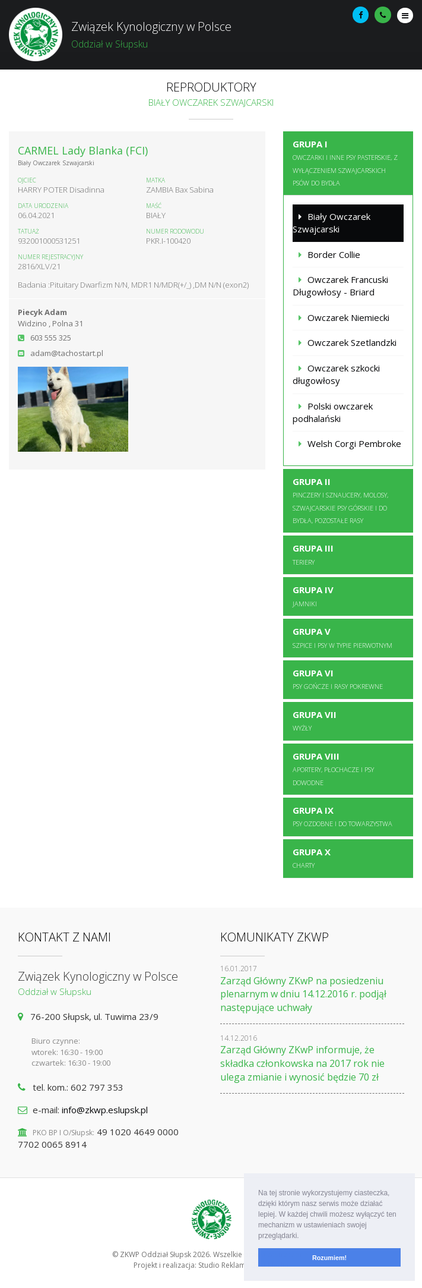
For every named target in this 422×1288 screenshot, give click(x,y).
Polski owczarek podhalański (333, 412)
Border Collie (333, 254)
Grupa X (312, 858)
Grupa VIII (333, 768)
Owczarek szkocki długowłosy (336, 374)
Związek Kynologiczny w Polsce (211, 34)
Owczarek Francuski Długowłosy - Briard (340, 285)
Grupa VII (315, 720)
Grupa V (342, 637)
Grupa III (313, 554)
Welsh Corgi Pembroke (354, 443)
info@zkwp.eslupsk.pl (105, 1110)
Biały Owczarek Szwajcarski (331, 222)
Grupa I (345, 162)
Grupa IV (313, 595)
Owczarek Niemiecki (348, 317)
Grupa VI (338, 679)
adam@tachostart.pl (66, 353)
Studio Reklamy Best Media (243, 1265)
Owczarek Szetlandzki (351, 342)
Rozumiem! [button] (329, 1257)
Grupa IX (342, 816)
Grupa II (340, 500)
